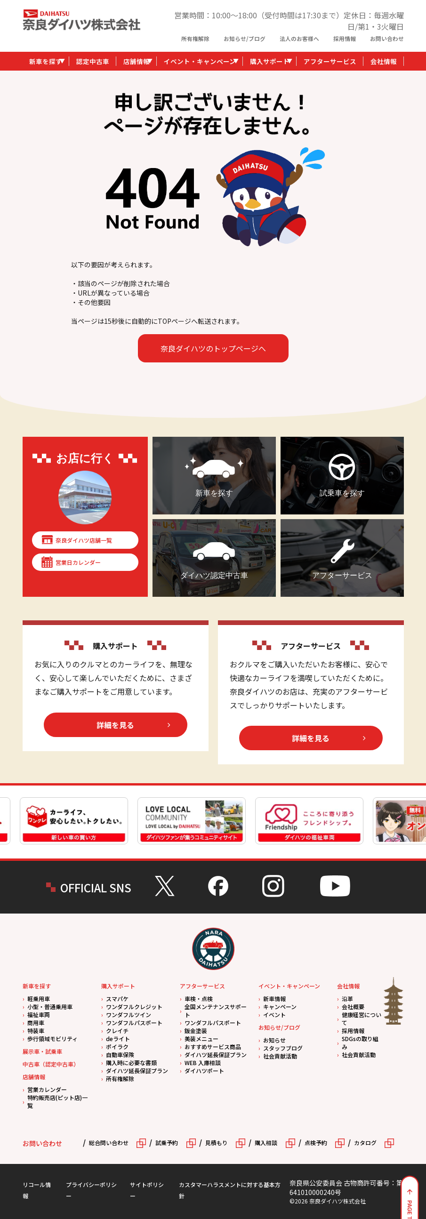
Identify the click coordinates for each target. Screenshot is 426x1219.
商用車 (35, 1023)
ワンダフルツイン (128, 1014)
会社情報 (383, 61)
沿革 (347, 998)
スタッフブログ (283, 1048)
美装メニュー (201, 1039)
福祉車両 (38, 1014)
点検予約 (316, 1143)
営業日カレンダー (78, 562)
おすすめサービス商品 (213, 1047)
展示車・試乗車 (42, 1051)
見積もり (216, 1143)
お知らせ (274, 1040)
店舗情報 (136, 61)
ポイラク (117, 1047)
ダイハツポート (204, 1071)
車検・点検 (199, 998)
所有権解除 (195, 38)
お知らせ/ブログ (244, 38)
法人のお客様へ (299, 38)
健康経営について (361, 1018)
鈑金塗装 (196, 1031)
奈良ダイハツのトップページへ (213, 348)
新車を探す (45, 61)
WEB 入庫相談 (203, 1063)
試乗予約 (166, 1143)
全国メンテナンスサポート (216, 1010)
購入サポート (269, 61)
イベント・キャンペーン (200, 61)
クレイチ (117, 1031)
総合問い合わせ (109, 1143)
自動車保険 (120, 1055)
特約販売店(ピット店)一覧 (57, 1101)
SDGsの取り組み (360, 1043)
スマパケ (117, 998)
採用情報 (344, 38)
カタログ (365, 1143)
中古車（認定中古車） (51, 1064)
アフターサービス (330, 61)
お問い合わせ (387, 38)
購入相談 (266, 1143)
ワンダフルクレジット (134, 1006)
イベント (274, 1014)
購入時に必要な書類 (131, 1063)
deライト (118, 1039)
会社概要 (353, 1006)
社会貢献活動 (280, 1056)
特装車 (35, 1031)
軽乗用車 (38, 998)
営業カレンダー (47, 1089)
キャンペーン (280, 1006)
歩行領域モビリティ (52, 1039)
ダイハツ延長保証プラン (137, 1071)
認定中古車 (92, 61)
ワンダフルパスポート (134, 1023)
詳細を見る (115, 724)
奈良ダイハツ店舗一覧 (84, 540)
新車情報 (274, 998)
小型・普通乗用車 (49, 1006)
